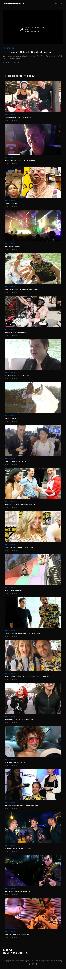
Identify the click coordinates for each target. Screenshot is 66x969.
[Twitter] (33, 964)
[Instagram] (36, 964)
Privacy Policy (48, 961)
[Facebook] (29, 964)
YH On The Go (8, 48)
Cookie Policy (58, 961)
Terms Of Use (39, 961)
